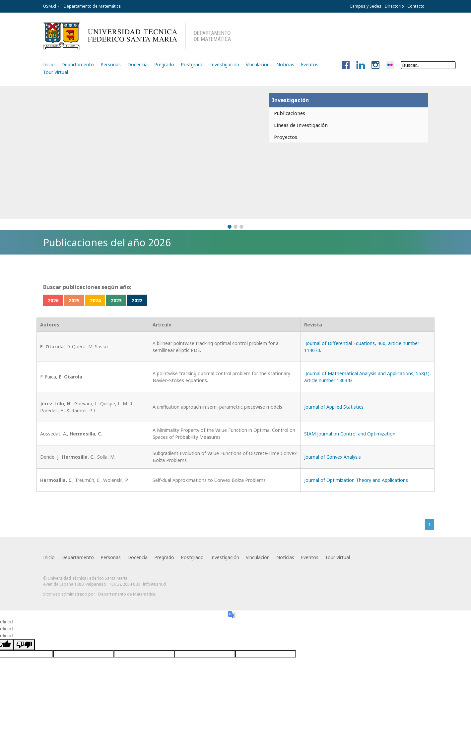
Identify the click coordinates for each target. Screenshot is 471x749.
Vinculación (258, 64)
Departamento (77, 64)
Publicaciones (289, 113)
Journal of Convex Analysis (332, 457)
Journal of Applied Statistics (334, 407)
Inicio (49, 64)
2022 (161, 300)
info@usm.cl (154, 586)
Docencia (137, 64)
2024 (108, 300)
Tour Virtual (55, 72)
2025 (82, 300)
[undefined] (24, 651)
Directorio (394, 6)
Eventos (309, 64)
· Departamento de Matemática (91, 6)
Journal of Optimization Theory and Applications (356, 480)
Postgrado (192, 64)
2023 (134, 300)
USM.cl (49, 6)
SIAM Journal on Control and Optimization (349, 434)
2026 (56, 300)
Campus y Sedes (365, 6)
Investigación (224, 64)
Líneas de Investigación (301, 125)
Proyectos (284, 138)
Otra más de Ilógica (409, 607)
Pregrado (164, 64)
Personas (111, 64)
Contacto (416, 6)
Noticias (285, 64)
